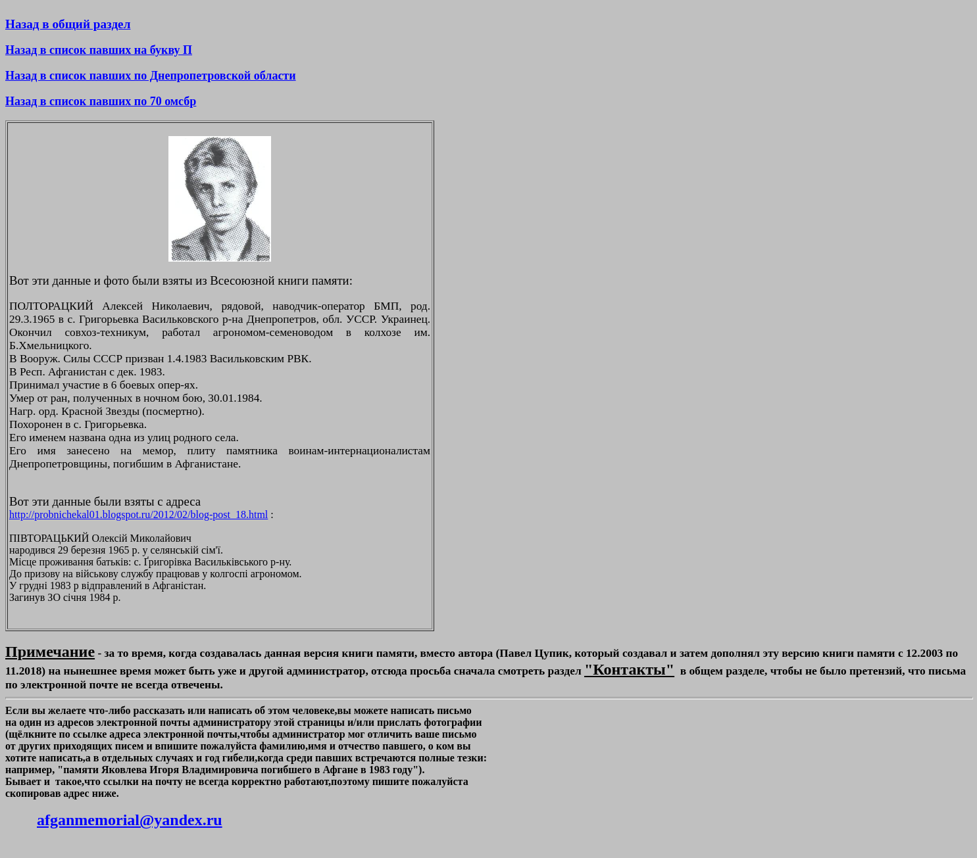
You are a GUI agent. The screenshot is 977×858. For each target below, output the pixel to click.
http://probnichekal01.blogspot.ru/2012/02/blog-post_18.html (138, 514)
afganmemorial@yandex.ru (129, 819)
